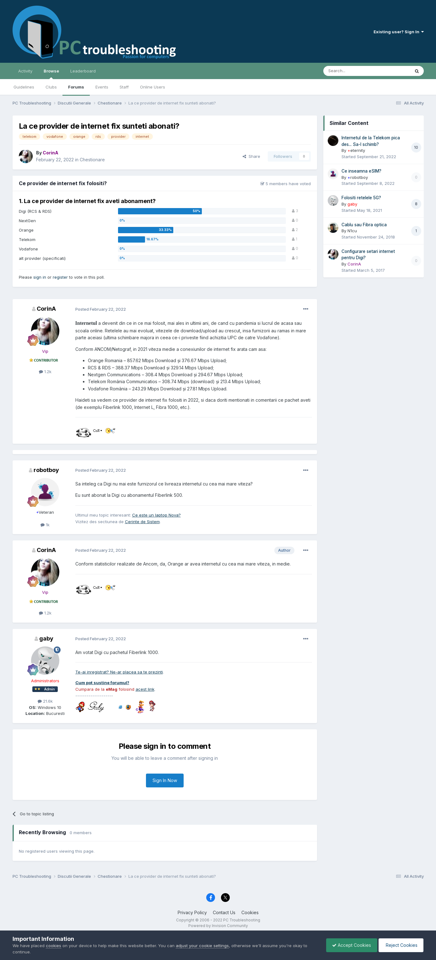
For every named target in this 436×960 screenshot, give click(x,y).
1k (45, 524)
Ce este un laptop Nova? (156, 515)
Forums (76, 86)
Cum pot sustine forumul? (102, 682)
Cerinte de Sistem (142, 521)
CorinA (46, 308)
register (60, 277)
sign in (39, 277)
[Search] (350, 71)
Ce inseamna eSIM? (361, 171)
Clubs (51, 86)
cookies (53, 945)
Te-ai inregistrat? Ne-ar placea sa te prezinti (119, 671)
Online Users (152, 86)
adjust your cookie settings (202, 945)
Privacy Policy (192, 912)
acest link (145, 689)
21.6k (45, 701)
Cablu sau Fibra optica (364, 224)
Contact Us (224, 912)
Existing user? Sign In (399, 31)
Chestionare (92, 159)
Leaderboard (83, 70)
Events (101, 86)
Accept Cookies (350, 945)
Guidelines (23, 86)
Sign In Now (165, 780)
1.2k (45, 371)
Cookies (250, 912)
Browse (51, 73)
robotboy (46, 470)
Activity (25, 70)
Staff (124, 86)
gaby (46, 638)
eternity (356, 150)
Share (251, 156)
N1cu (352, 230)
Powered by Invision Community (218, 925)
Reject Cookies (400, 945)
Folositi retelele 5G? (361, 197)
